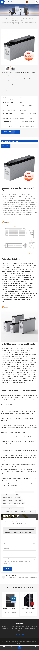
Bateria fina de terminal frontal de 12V (12, 500)
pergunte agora (10, 131)
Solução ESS (14, 18)
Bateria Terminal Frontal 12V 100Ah (11, 497)
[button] (38, 604)
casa (8, 18)
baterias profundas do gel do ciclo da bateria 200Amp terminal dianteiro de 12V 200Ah (11, 608)
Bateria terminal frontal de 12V (10, 494)
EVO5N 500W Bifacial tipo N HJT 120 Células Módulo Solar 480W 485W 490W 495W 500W (29, 608)
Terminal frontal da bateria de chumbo (12, 508)
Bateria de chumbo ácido (25, 18)
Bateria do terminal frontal (9, 506)
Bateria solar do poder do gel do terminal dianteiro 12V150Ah (18, 511)
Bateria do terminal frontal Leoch (24, 492)
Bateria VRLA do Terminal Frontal (19, 20)
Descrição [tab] (6, 146)
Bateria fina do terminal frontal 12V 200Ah (13, 503)
